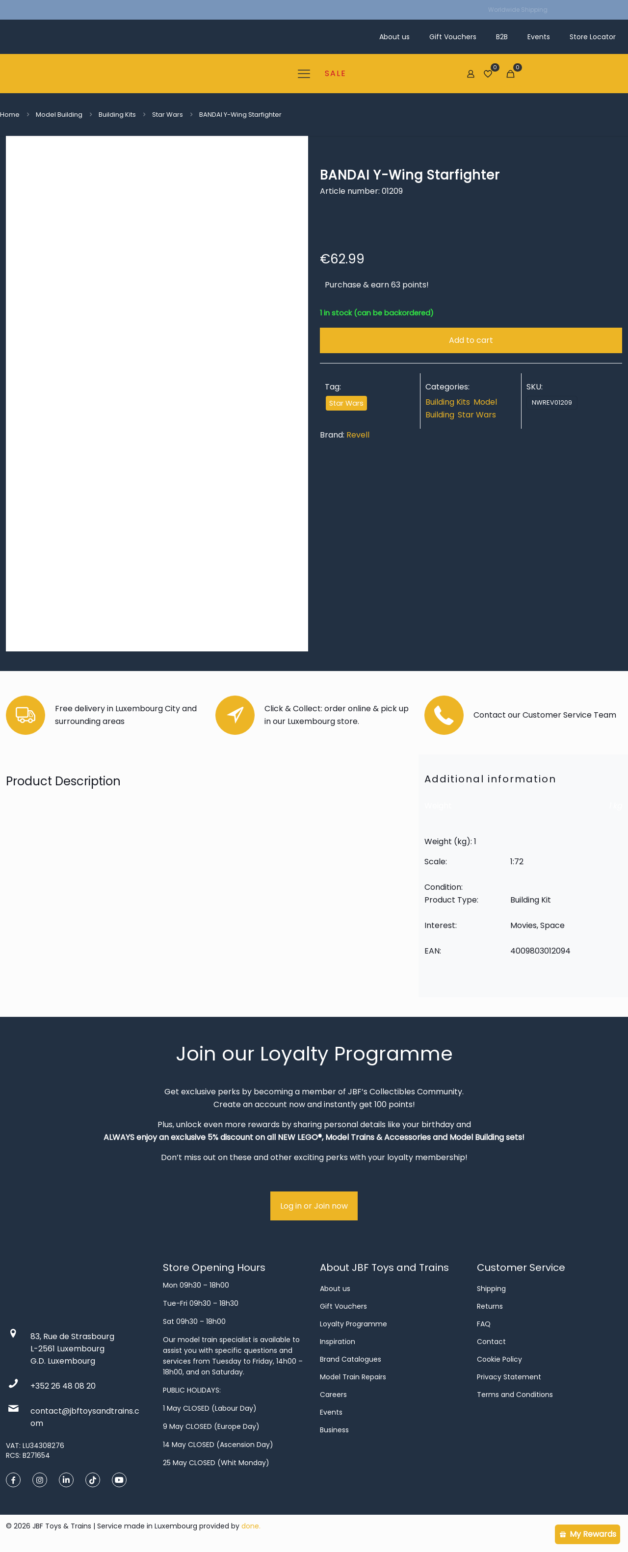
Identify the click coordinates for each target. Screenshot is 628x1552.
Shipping (491, 1288)
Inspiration (337, 1341)
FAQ (484, 1324)
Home (10, 114)
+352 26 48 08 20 (63, 1386)
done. (251, 1526)
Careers (333, 1394)
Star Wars (167, 114)
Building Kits (117, 114)
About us (335, 1288)
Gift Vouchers (343, 1306)
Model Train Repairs (353, 1377)
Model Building (59, 114)
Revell (357, 434)
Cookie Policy (499, 1359)
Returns (490, 1306)
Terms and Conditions (515, 1394)
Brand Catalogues (350, 1359)
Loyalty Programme (353, 1324)
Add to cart (471, 340)
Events (331, 1412)
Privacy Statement (509, 1377)
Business (334, 1430)
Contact (491, 1341)
